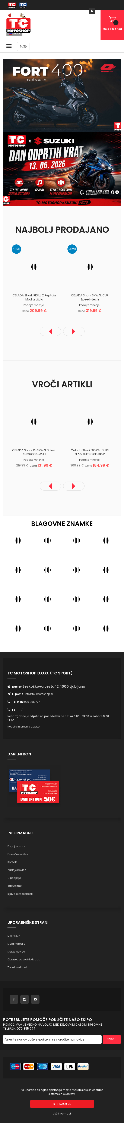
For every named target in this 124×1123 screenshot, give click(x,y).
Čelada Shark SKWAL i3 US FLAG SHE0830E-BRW (90, 452)
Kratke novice (16, 951)
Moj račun (13, 936)
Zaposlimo (14, 886)
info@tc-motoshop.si (39, 694)
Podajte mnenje (33, 305)
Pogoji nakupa (16, 846)
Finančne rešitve (17, 854)
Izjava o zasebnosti (20, 894)
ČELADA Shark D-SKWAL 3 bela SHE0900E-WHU (34, 452)
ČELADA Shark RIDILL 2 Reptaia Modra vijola (34, 297)
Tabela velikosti (17, 967)
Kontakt (12, 862)
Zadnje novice (16, 870)
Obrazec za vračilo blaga (23, 959)
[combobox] (23, 46)
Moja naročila (16, 943)
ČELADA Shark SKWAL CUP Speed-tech (89, 297)
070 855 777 (32, 702)
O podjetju (14, 878)
